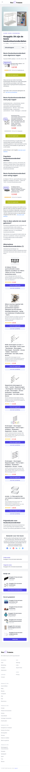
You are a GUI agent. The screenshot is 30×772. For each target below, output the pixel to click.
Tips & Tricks (19, 667)
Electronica (3, 701)
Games (2, 713)
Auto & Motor (4, 686)
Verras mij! (15, 639)
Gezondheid (4, 715)
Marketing (3, 665)
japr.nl (16, 768)
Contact (3, 677)
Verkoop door (17, 70)
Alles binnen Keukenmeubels (15, 590)
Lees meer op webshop (15, 288)
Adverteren (3, 670)
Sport (2, 756)
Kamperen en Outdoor (6, 727)
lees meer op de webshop (11, 92)
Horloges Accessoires (6, 718)
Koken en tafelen (5, 738)
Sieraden (3, 751)
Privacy (17, 674)
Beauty (2, 691)
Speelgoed (3, 754)
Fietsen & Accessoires (6, 710)
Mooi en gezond (5, 740)
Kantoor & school (5, 730)
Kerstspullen (4, 732)
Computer (3, 693)
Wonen (2, 761)
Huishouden (4, 721)
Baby (2, 688)
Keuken (10, 33)
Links (17, 665)
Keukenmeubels (16, 33)
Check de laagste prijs (13, 75)
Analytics (3, 667)
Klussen (5, 33)
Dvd (2, 698)
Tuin (2, 759)
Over (2, 662)
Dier (2, 696)
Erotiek (2, 708)
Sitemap (18, 662)
